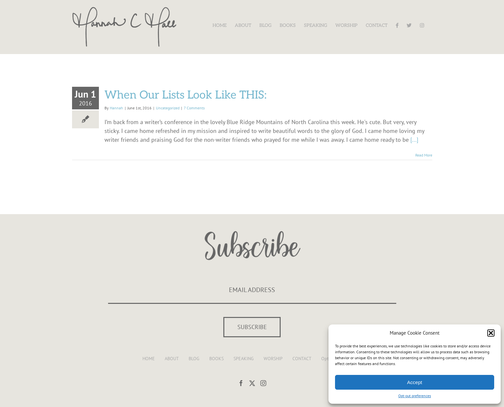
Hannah (116, 107)
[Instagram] (263, 383)
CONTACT (301, 358)
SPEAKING (243, 358)
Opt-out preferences (414, 395)
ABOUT (172, 358)
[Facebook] (241, 383)
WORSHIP (273, 358)
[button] (491, 333)
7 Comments (194, 107)
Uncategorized (167, 107)
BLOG (194, 358)
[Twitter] (252, 383)
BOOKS (216, 358)
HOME (148, 358)
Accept (414, 382)
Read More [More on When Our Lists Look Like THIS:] (423, 155)
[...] (414, 139)
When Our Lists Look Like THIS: (185, 95)
